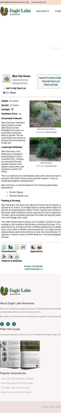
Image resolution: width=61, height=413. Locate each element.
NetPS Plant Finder (51, 132)
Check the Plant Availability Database (17, 378)
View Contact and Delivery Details (16, 392)
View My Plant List (51, 81)
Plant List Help (51, 84)
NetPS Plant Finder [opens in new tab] (33, 269)
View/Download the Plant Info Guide (17, 383)
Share (13, 92)
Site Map (27, 266)
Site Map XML (37, 266)
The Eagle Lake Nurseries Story (15, 388)
